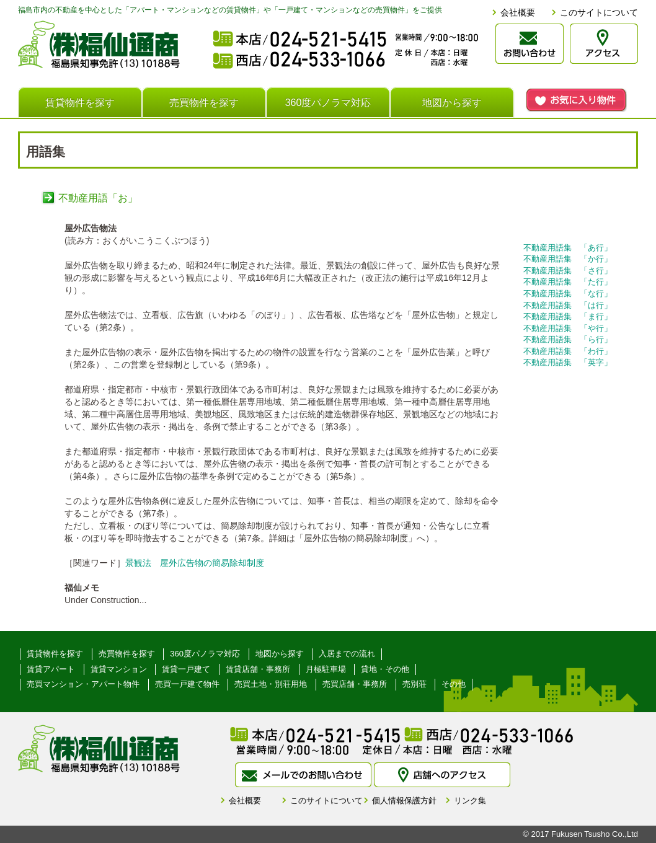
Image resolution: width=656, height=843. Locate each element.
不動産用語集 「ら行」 (567, 339)
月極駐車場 (326, 669)
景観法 (138, 563)
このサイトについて (599, 12)
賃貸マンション (119, 669)
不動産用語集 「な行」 (567, 293)
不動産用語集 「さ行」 (567, 270)
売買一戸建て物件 (187, 684)
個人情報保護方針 (404, 800)
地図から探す (452, 102)
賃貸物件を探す (80, 102)
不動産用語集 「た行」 (567, 281)
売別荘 (414, 684)
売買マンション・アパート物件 (83, 684)
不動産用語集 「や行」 (567, 328)
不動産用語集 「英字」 (567, 362)
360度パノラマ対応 (328, 102)
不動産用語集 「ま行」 (567, 316)
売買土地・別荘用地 (270, 684)
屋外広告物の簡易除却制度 (212, 563)
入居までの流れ (347, 653)
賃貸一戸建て (186, 669)
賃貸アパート (51, 669)
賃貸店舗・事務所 (258, 669)
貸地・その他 (385, 669)
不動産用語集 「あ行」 (567, 247)
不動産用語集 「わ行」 (567, 351)
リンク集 (470, 800)
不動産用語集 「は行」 (567, 305)
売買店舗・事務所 (354, 684)
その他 (453, 684)
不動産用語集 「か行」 (567, 258)
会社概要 (517, 12)
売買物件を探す (204, 102)
